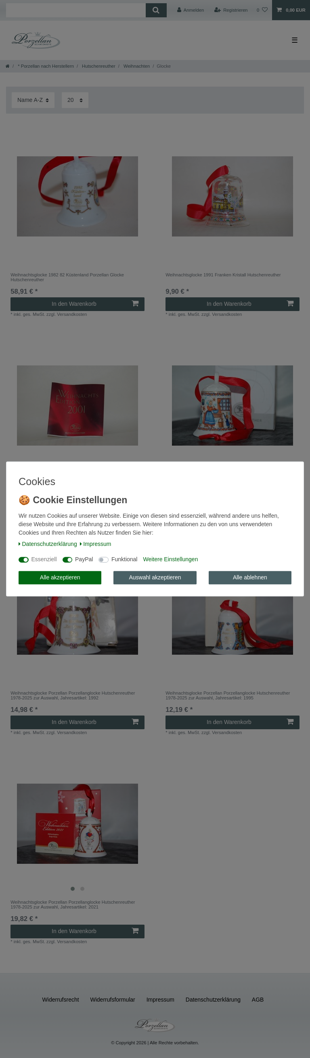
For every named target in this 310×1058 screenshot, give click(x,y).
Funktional (124, 559)
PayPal (84, 559)
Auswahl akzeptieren (155, 577)
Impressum (95, 544)
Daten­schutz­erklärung (48, 544)
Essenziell (44, 559)
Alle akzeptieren (60, 577)
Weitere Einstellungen (170, 559)
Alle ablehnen (250, 577)
